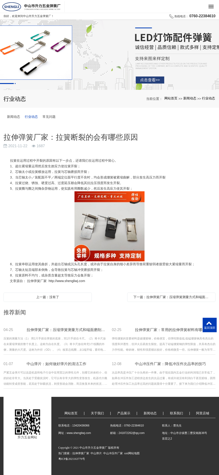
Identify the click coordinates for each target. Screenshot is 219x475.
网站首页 (170, 98)
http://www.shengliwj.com (67, 281)
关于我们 (97, 413)
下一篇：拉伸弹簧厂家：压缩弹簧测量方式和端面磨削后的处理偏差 (172, 297)
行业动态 (208, 98)
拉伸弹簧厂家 (80, 453)
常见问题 (49, 117)
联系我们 (176, 413)
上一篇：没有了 (47, 297)
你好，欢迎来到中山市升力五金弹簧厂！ (29, 16)
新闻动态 (189, 98)
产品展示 (123, 413)
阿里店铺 (202, 413)
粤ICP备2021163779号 (71, 459)
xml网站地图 (132, 453)
